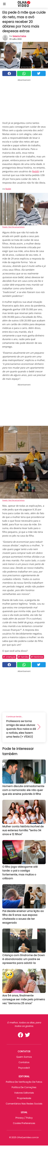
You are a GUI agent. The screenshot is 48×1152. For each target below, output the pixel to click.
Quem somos (24, 1056)
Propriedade (24, 1098)
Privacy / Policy (24, 1117)
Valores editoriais (24, 1092)
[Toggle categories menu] (4, 4)
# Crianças (9, 656)
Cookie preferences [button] (24, 1123)
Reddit (35, 171)
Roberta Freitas (19, 36)
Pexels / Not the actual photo (13, 227)
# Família (23, 656)
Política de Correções (24, 1087)
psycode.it (24, 1067)
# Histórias (37, 656)
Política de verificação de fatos (24, 1081)
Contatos (24, 1062)
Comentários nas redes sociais (24, 1103)
